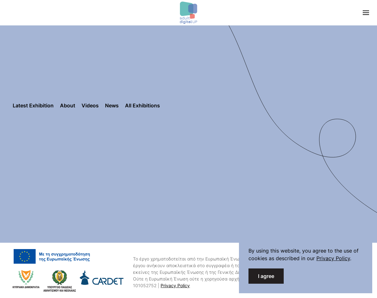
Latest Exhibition (33, 105)
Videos (90, 105)
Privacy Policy (175, 285)
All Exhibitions (142, 105)
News (112, 105)
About (67, 105)
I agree (266, 276)
